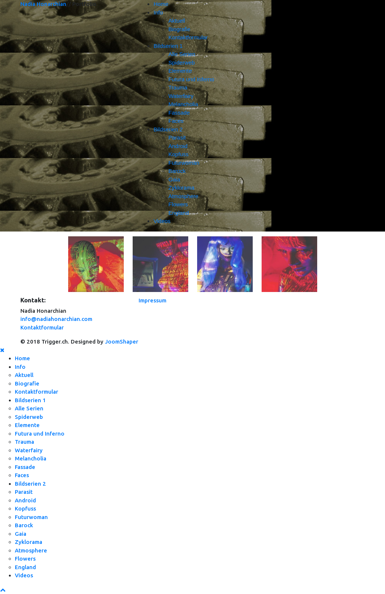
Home (160, 4)
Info (158, 12)
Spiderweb (181, 62)
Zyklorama (181, 187)
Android (177, 146)
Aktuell (176, 20)
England (178, 213)
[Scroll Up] (3, 590)
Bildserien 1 (167, 46)
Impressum (152, 300)
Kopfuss (178, 154)
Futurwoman (183, 163)
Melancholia (183, 104)
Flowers (178, 204)
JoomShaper (121, 341)
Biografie (179, 29)
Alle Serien (181, 54)
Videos (161, 221)
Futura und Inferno (191, 79)
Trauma (177, 87)
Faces (175, 121)
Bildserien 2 (167, 129)
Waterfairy (180, 96)
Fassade (179, 112)
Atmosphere (183, 196)
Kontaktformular (188, 37)
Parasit (177, 137)
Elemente (180, 71)
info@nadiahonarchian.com (56, 319)
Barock (177, 171)
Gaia (174, 179)
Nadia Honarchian (43, 4)
